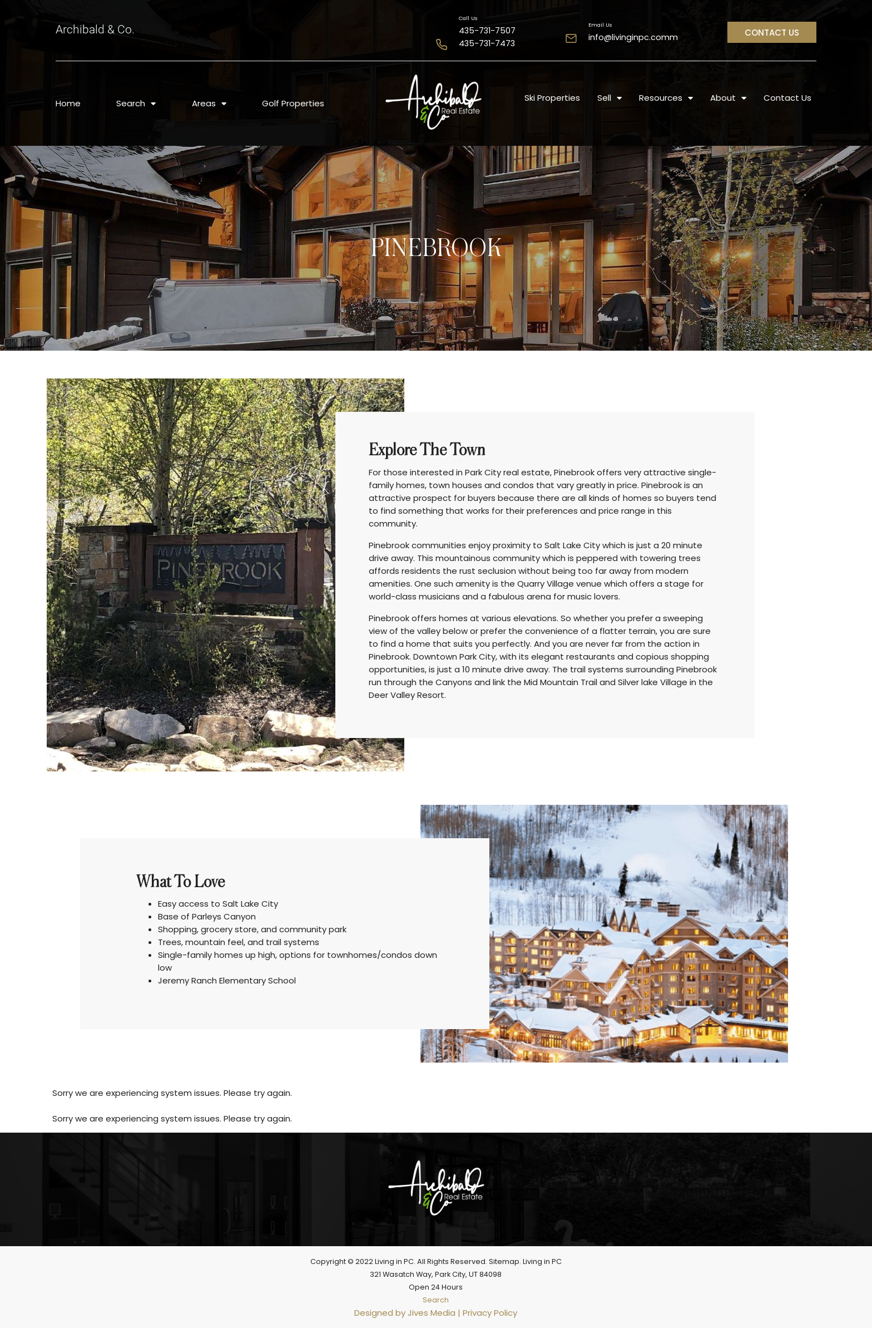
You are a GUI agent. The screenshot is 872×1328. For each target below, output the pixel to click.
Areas (209, 104)
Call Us (468, 18)
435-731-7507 (487, 30)
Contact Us (787, 98)
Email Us (600, 24)
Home (68, 103)
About (728, 98)
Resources (666, 98)
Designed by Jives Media (404, 1313)
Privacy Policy (490, 1313)
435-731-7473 (487, 43)
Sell (609, 98)
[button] (771, 32)
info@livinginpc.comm (633, 37)
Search (136, 104)
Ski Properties (552, 98)
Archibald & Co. (95, 29)
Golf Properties (293, 103)
